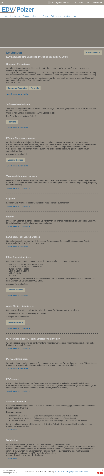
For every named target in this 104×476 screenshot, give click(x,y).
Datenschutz (83, 472)
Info (74, 16)
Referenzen (56, 16)
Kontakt (67, 16)
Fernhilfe (35, 88)
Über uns (36, 16)
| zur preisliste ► (23, 94)
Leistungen (15, 16)
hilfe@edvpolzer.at (61, 2)
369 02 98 (94, 2)
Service (26, 16)
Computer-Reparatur (17, 88)
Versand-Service (15, 160)
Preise (45, 16)
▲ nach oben (11, 94)
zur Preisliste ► (93, 53)
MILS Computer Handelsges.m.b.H (10, 472)
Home (5, 16)
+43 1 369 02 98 (59, 472)
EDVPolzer (18, 9)
